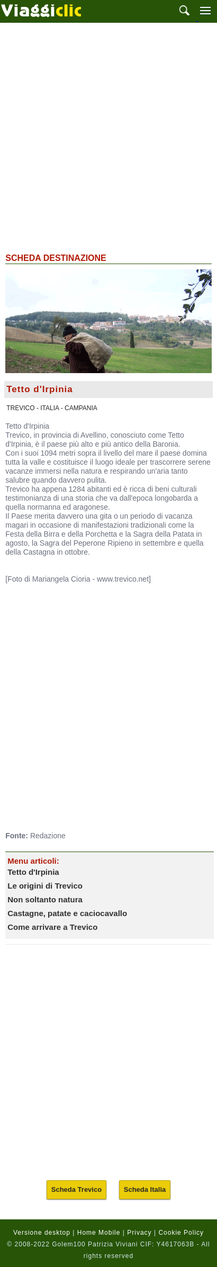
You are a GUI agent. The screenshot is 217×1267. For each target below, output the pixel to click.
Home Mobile (99, 1232)
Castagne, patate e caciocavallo (67, 913)
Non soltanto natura (45, 899)
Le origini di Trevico (45, 885)
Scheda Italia (145, 1189)
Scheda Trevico (76, 1189)
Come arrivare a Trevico (52, 926)
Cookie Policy (181, 1232)
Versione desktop (41, 1232)
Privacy (139, 1232)
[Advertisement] (108, 136)
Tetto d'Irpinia (33, 871)
